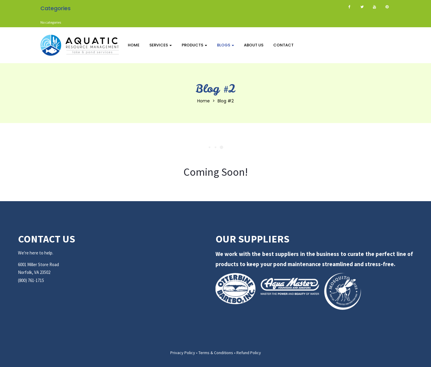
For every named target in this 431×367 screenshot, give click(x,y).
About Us (253, 45)
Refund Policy (248, 352)
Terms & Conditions (215, 352)
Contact (283, 45)
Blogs (225, 45)
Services (160, 45)
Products (194, 45)
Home (133, 45)
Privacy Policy (182, 352)
